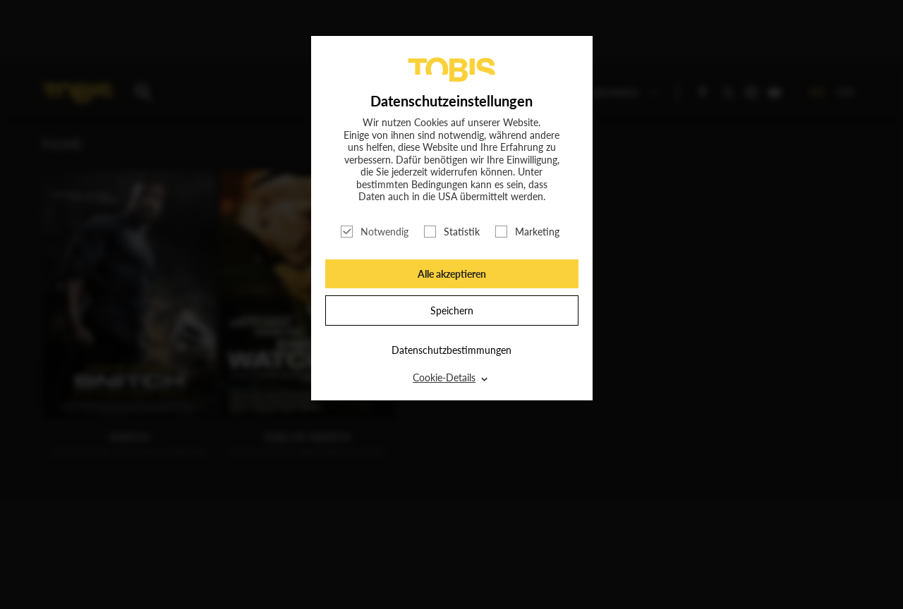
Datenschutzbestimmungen (451, 350)
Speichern (451, 310)
